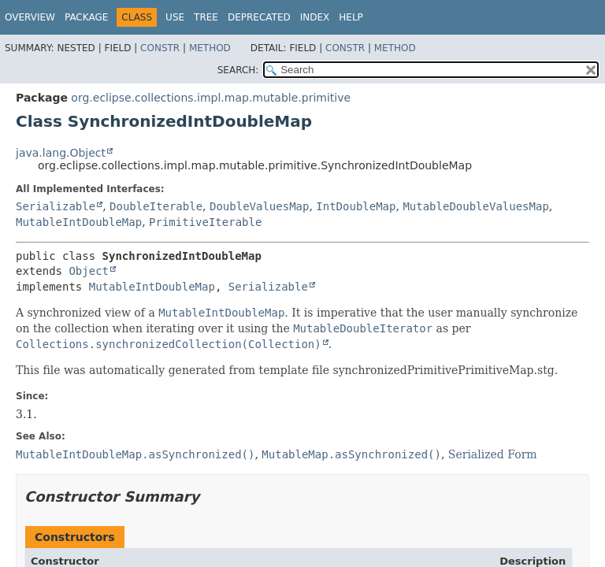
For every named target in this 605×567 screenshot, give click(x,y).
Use (174, 17)
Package (86, 17)
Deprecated (259, 17)
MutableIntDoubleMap (79, 222)
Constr (160, 48)
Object (89, 271)
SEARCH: (238, 70)
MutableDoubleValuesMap (475, 206)
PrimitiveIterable (205, 222)
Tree (206, 17)
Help (351, 17)
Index (315, 17)
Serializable (55, 206)
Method (210, 48)
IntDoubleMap (355, 206)
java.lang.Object (61, 152)
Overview (30, 17)
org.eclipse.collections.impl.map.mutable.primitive (211, 97)
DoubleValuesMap (259, 206)
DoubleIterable (155, 206)
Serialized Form (492, 454)
